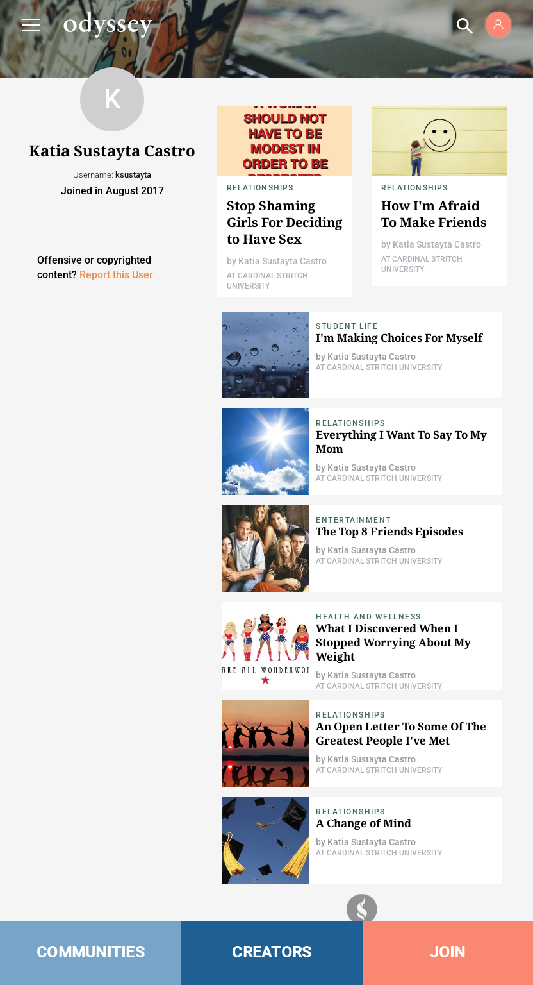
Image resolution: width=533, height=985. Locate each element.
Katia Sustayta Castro (282, 261)
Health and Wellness (369, 616)
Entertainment (353, 520)
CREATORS (271, 952)
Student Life (347, 326)
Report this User (116, 275)
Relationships (260, 187)
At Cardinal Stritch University (379, 367)
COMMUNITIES (91, 952)
